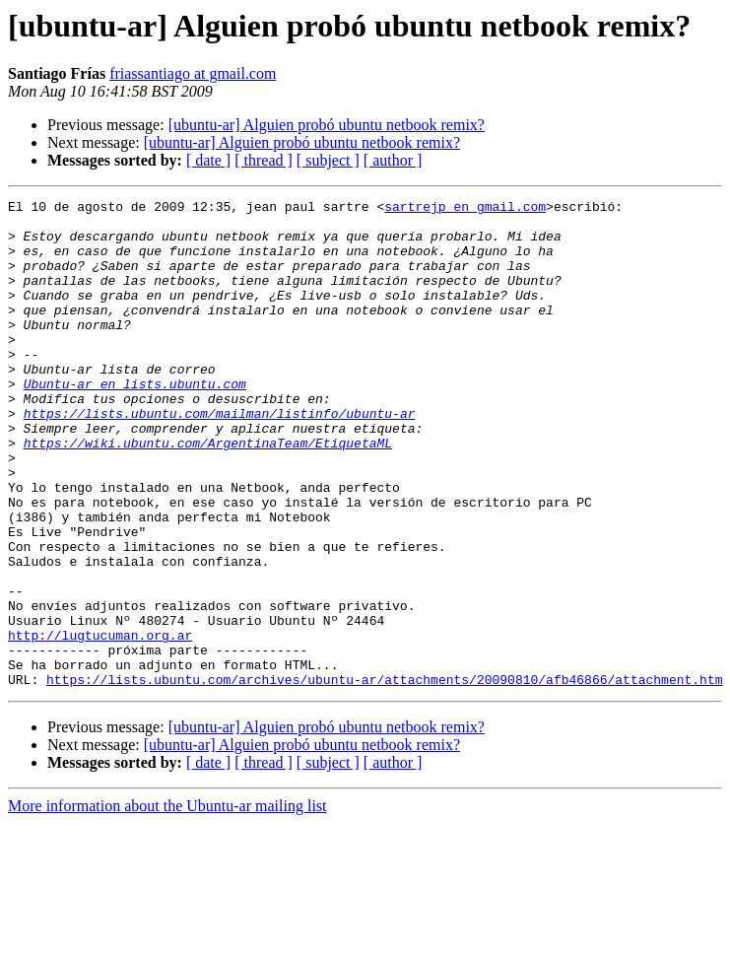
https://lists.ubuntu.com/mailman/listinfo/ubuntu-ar (220, 457)
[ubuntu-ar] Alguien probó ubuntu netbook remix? (326, 124)
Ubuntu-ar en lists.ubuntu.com (135, 422)
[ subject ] (328, 160)
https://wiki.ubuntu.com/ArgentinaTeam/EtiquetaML (208, 493)
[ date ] (208, 160)
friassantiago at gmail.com (192, 73)
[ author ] (393, 160)
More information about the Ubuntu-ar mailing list (167, 903)
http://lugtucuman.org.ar (100, 723)
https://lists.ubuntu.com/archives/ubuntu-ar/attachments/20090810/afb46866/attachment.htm (384, 777)
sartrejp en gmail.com (465, 209)
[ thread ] (263, 160)
